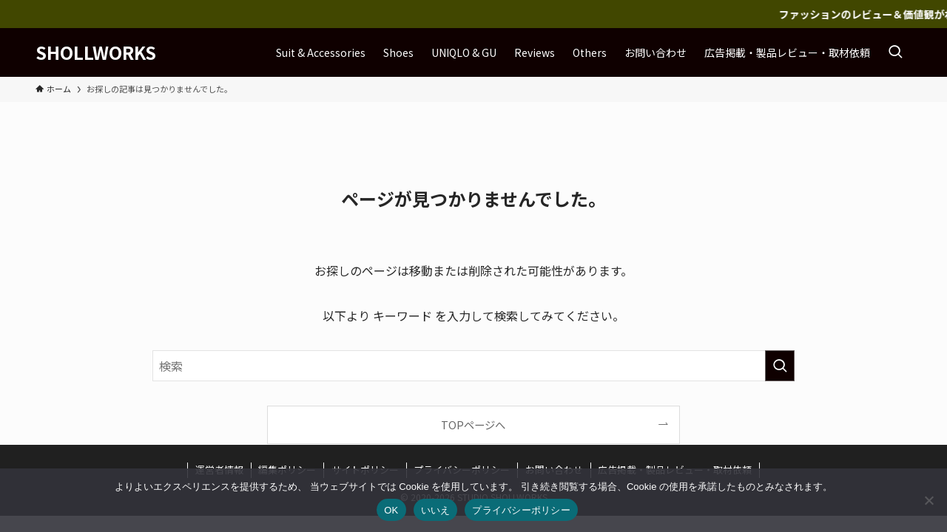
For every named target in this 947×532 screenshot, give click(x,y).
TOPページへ (473, 424)
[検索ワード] (473, 365)
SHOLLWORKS (96, 52)
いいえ (436, 510)
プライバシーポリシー (521, 510)
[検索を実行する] (780, 365)
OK (391, 510)
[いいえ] (928, 500)
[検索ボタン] (895, 52)
